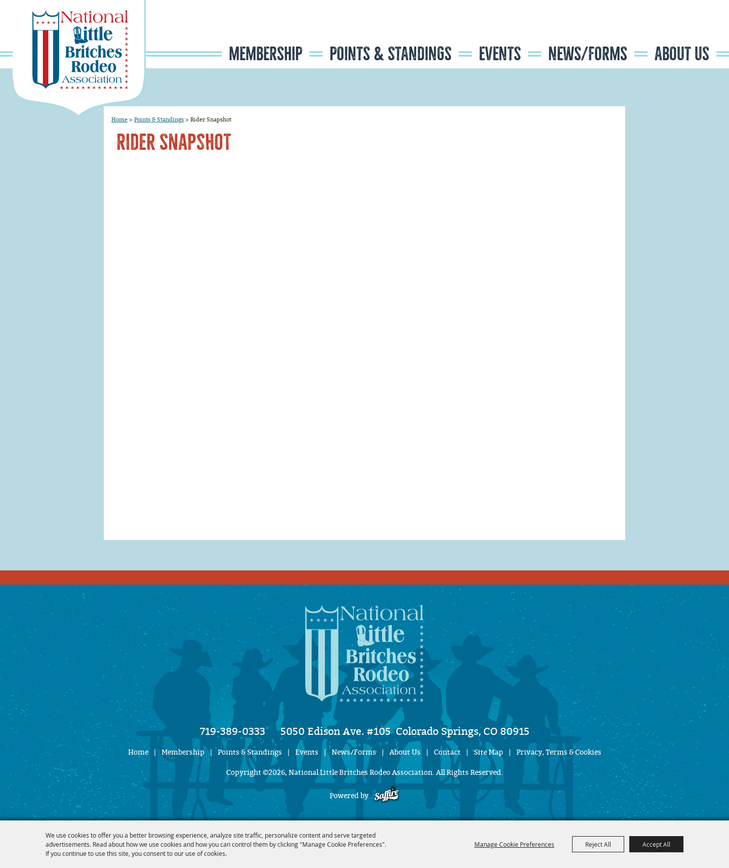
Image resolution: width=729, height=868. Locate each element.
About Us (682, 54)
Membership (265, 54)
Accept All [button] (656, 844)
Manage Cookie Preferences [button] (514, 844)
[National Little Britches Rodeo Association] (79, 58)
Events (500, 54)
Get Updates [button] (686, 32)
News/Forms (587, 54)
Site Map (488, 752)
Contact (447, 752)
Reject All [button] (598, 844)
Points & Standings (391, 54)
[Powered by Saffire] (386, 796)
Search (655, 32)
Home (119, 119)
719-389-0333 (232, 731)
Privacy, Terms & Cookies (558, 752)
